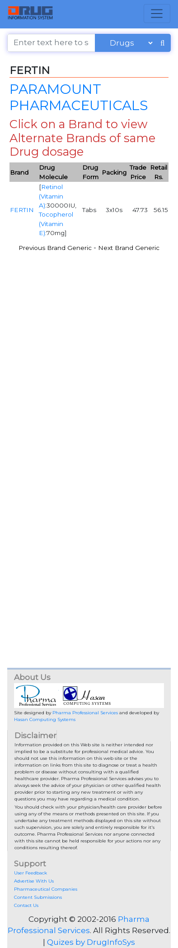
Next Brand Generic (128, 247)
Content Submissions (38, 897)
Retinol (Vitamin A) (51, 196)
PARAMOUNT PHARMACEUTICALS (78, 97)
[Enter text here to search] (51, 43)
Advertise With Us (34, 881)
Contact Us (26, 905)
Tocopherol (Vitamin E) (56, 223)
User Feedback (30, 873)
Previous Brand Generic (55, 247)
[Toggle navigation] (157, 13)
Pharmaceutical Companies (45, 889)
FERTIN (22, 209)
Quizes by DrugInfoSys (91, 942)
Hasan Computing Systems (44, 719)
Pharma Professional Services (85, 713)
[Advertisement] (89, 347)
